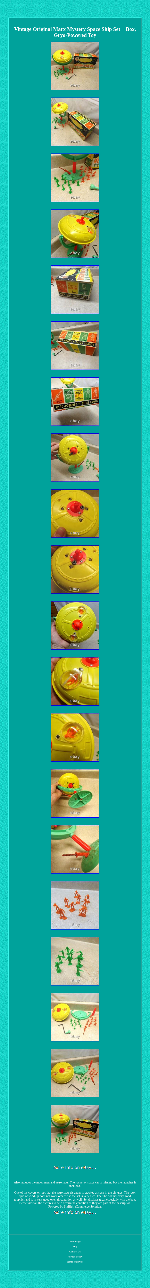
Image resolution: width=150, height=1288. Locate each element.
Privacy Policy (75, 1256)
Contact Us (75, 1251)
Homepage (75, 1241)
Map (75, 1246)
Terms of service (75, 1261)
